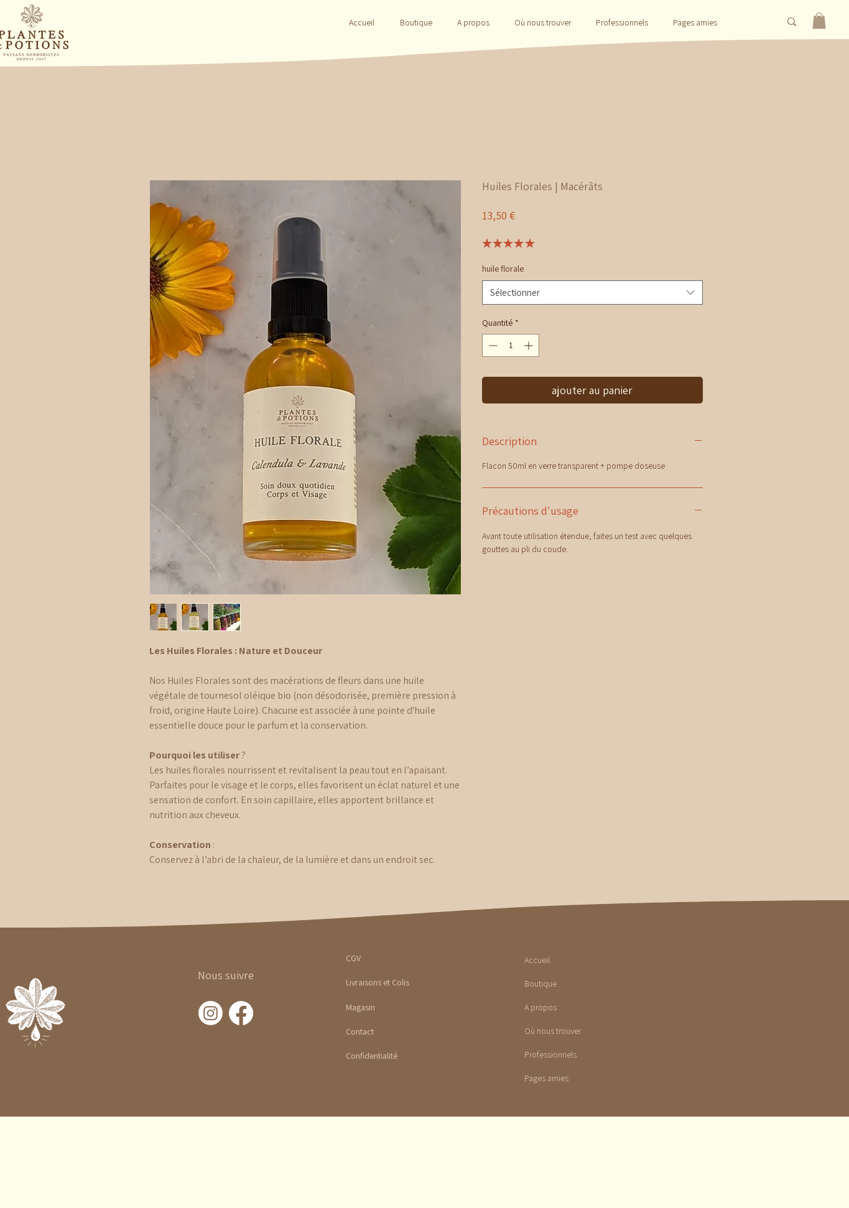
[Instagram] (210, 1013)
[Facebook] (241, 1013)
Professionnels (550, 1054)
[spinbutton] (510, 345)
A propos (540, 1007)
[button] (416, 22)
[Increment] (529, 345)
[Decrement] (491, 345)
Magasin (360, 1007)
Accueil (537, 960)
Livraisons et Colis (377, 982)
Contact (360, 1031)
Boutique (540, 983)
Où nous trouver (552, 1030)
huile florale (503, 268)
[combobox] (592, 292)
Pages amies (546, 1078)
